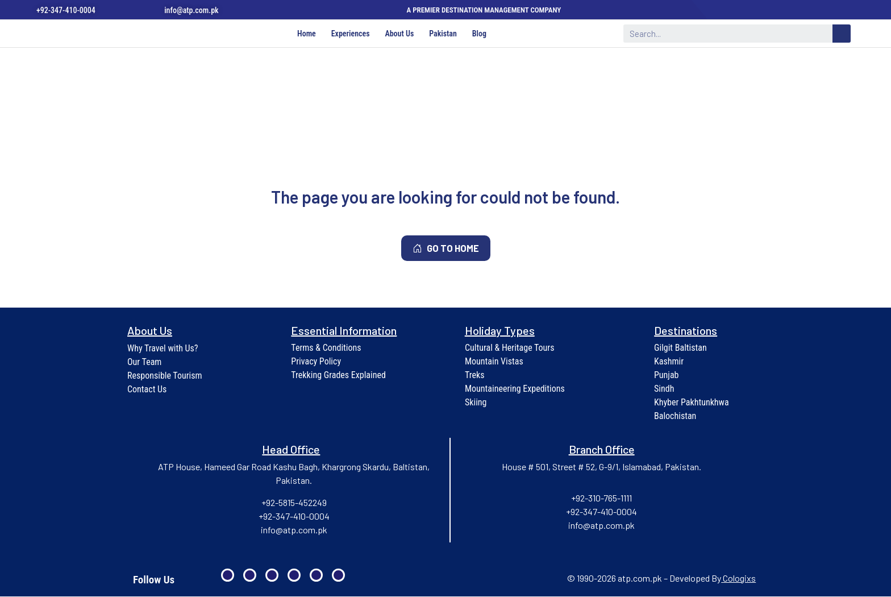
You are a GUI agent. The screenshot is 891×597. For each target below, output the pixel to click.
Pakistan (445, 34)
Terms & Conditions (326, 348)
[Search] (841, 34)
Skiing (476, 402)
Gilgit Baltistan (680, 348)
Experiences (349, 34)
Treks (474, 375)
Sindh (664, 389)
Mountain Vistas (494, 361)
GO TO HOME (445, 248)
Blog (483, 34)
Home (303, 34)
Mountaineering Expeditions (515, 389)
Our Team (144, 362)
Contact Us (146, 389)
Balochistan (675, 416)
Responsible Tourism (164, 376)
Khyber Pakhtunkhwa (691, 402)
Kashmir (669, 361)
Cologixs (739, 578)
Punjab (666, 375)
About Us (399, 34)
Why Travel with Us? (162, 348)
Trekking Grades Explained (338, 375)
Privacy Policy (316, 361)
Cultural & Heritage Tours (510, 348)
